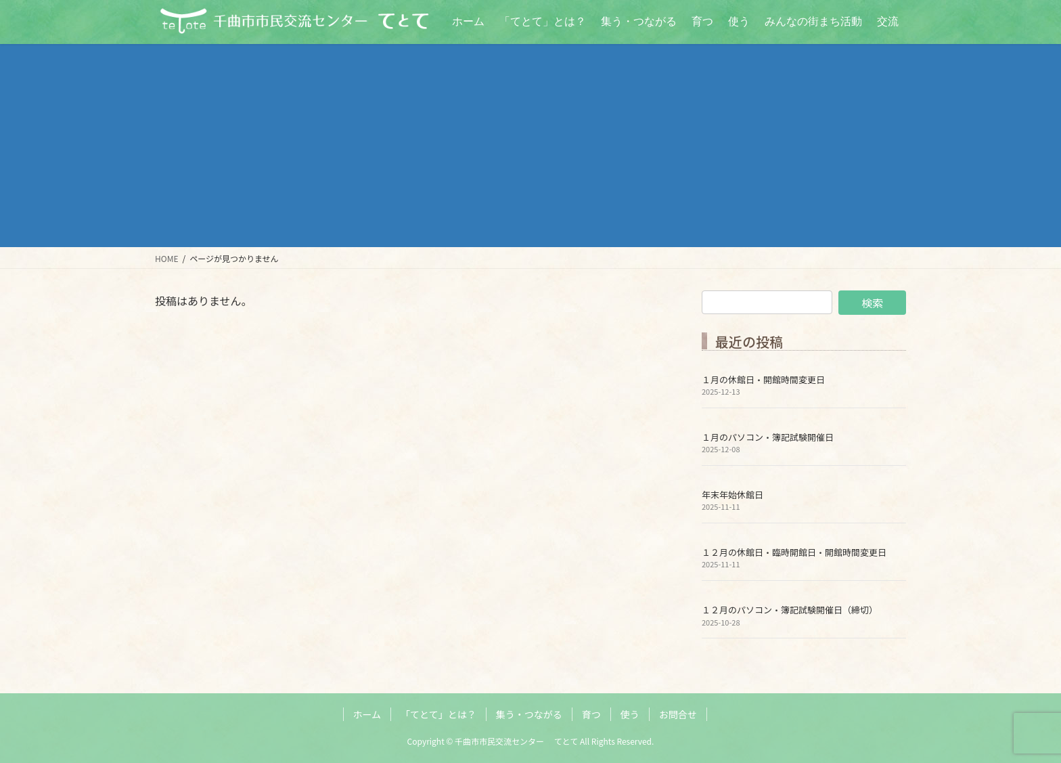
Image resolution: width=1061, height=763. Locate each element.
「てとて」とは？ (438, 714)
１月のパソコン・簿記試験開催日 (768, 437)
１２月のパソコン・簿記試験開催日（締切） (790, 609)
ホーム (367, 714)
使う (629, 714)
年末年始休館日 (732, 494)
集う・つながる (529, 714)
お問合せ (678, 714)
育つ (591, 714)
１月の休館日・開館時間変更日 (763, 379)
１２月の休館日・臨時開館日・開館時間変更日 (794, 552)
